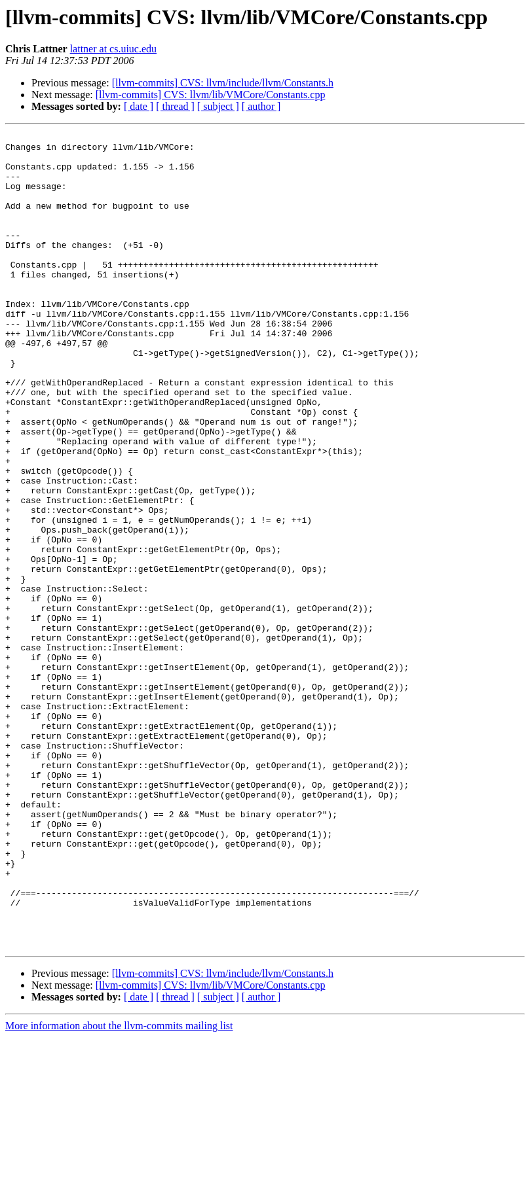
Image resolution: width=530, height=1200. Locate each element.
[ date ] (138, 106)
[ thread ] (175, 106)
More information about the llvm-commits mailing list (119, 1188)
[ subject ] (218, 106)
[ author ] (261, 106)
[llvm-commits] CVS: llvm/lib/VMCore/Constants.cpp (211, 94)
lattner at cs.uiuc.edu (113, 48)
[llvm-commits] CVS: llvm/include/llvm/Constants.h (222, 82)
